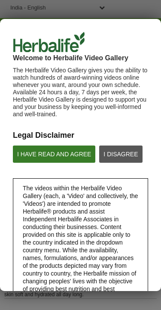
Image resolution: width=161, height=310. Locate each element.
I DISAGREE (120, 154)
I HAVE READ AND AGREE (54, 154)
